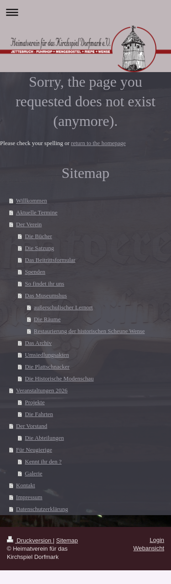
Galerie (33, 473)
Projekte (35, 402)
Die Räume (47, 319)
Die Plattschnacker (47, 366)
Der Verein (28, 224)
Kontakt (25, 485)
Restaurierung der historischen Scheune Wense (89, 331)
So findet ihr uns (44, 283)
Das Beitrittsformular (50, 259)
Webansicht (148, 548)
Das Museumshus (46, 295)
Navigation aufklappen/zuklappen (85, 12)
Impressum (29, 497)
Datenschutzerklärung (42, 509)
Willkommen (31, 200)
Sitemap (67, 540)
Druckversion (30, 540)
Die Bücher (38, 236)
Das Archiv (38, 342)
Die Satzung (39, 248)
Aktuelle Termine (36, 212)
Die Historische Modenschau (59, 378)
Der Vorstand (31, 425)
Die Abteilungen (44, 437)
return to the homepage (98, 143)
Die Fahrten (39, 414)
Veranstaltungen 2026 (41, 390)
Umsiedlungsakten (47, 354)
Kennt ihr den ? (43, 461)
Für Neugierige (34, 449)
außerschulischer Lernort (63, 307)
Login (157, 540)
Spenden (35, 271)
